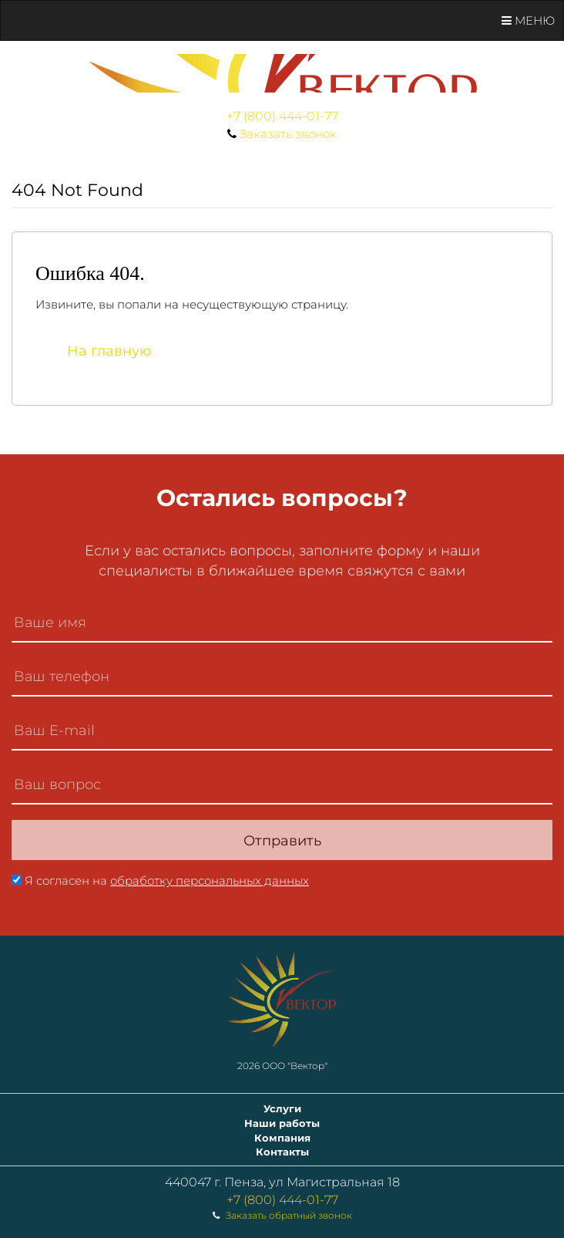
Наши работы (282, 1123)
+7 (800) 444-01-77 (282, 116)
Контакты (282, 1151)
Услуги (282, 1108)
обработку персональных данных (209, 880)
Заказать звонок (288, 133)
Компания (282, 1138)
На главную (109, 350)
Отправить (282, 840)
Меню (528, 20)
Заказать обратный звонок (289, 1215)
